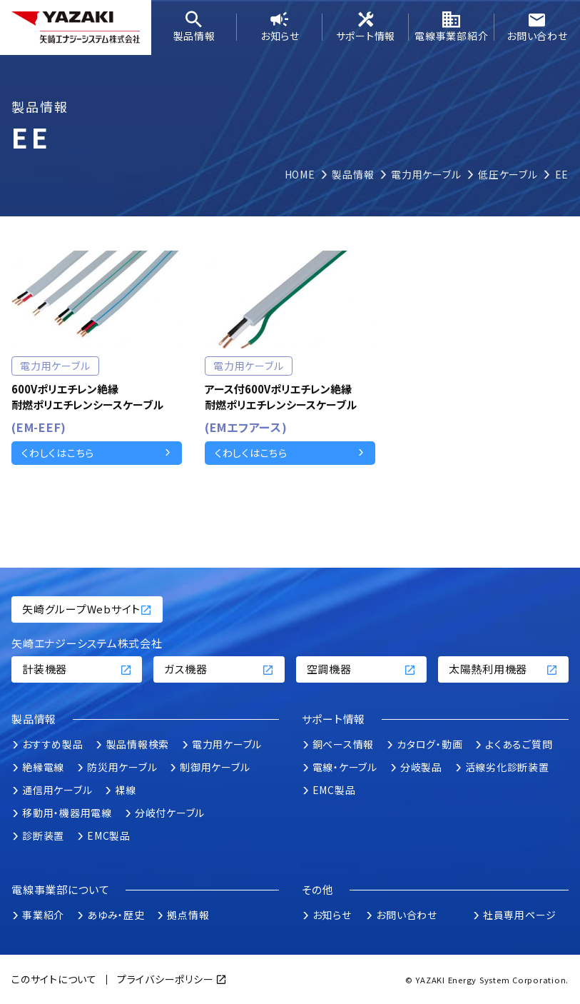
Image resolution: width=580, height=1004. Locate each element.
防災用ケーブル (122, 767)
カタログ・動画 (429, 744)
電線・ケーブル (344, 767)
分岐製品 (421, 767)
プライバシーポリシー (165, 979)
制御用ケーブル (215, 767)
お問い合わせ (537, 27)
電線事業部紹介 (451, 27)
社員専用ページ (519, 915)
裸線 (125, 790)
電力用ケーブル (227, 744)
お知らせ (279, 27)
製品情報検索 (138, 744)
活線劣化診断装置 (507, 767)
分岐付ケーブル (170, 812)
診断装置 (43, 835)
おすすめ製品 (52, 744)
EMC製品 (109, 835)
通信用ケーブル (57, 790)
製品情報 (194, 27)
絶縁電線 (43, 767)
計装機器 (76, 668)
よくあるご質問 (518, 744)
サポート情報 (365, 27)
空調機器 (361, 668)
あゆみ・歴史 (116, 915)
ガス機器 (218, 668)
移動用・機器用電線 (67, 812)
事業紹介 (43, 915)
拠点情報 (188, 915)
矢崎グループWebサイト (87, 608)
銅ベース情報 (343, 744)
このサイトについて (54, 979)
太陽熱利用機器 (503, 668)
